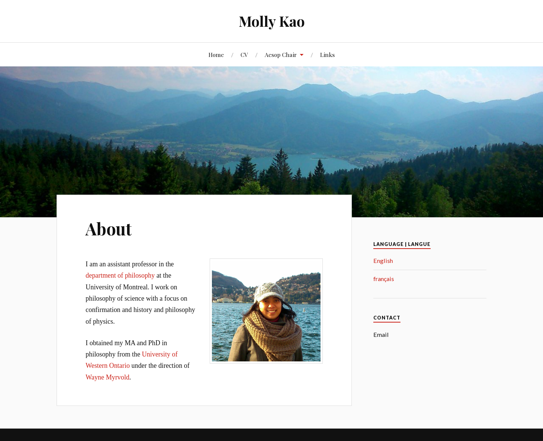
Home (216, 54)
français (383, 278)
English (383, 260)
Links (327, 54)
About (109, 228)
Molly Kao (272, 21)
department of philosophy (120, 275)
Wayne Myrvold (107, 377)
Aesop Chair (281, 54)
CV (244, 54)
